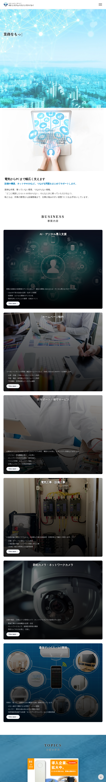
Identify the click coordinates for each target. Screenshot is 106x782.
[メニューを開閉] (100, 4)
